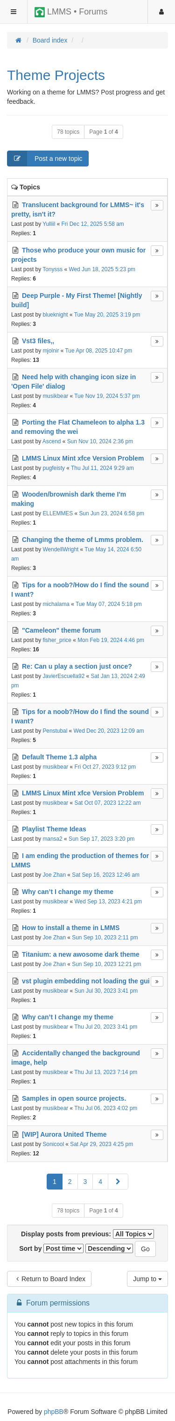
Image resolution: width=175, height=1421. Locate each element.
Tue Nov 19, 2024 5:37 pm (107, 396)
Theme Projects (56, 75)
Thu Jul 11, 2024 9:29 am (102, 468)
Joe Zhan (54, 875)
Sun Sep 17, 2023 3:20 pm (101, 839)
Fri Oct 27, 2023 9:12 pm (105, 767)
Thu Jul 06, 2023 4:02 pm (105, 1108)
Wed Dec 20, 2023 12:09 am (109, 731)
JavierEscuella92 (63, 676)
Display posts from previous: (87, 1234)
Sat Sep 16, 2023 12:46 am (106, 875)
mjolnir (50, 350)
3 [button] (85, 1181)
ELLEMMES (57, 513)
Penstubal (54, 731)
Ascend (51, 441)
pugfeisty (53, 468)
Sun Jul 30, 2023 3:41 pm (106, 991)
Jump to (147, 1279)
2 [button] (70, 1181)
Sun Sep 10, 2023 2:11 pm (105, 937)
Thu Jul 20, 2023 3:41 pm (105, 1027)
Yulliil (48, 224)
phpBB (53, 1411)
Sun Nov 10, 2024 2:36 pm (100, 441)
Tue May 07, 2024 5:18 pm (109, 604)
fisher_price (56, 640)
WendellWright (60, 549)
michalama (56, 604)
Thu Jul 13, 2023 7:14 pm (105, 1072)
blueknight (55, 314)
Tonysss (52, 269)
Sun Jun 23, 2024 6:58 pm (111, 513)
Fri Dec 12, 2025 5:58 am (93, 224)
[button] (118, 1182)
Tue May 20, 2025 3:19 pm (107, 314)
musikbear (55, 396)
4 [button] (100, 1181)
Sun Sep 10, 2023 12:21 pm (106, 964)
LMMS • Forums (71, 12)
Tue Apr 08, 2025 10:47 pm (98, 350)
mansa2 (52, 839)
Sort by (51, 1248)
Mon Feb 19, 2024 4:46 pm (110, 640)
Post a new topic (45, 158)
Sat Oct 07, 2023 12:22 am (108, 803)
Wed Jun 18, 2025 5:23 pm (102, 269)
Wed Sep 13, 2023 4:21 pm (108, 901)
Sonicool (53, 1144)
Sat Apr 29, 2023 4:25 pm (101, 1144)
